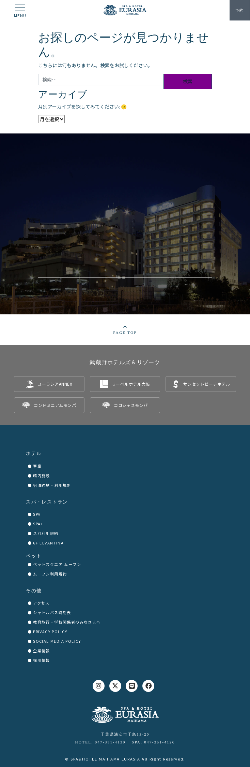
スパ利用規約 (45, 533)
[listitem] (49, 384)
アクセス (41, 603)
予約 (239, 10)
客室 (37, 466)
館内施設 (41, 475)
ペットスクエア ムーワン (57, 564)
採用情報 (41, 660)
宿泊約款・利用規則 (52, 485)
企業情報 (41, 650)
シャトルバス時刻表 (52, 612)
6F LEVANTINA (48, 542)
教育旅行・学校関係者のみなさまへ (66, 622)
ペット (34, 555)
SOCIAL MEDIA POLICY (57, 641)
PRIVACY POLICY (50, 631)
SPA (37, 514)
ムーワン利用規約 (50, 574)
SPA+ (38, 523)
